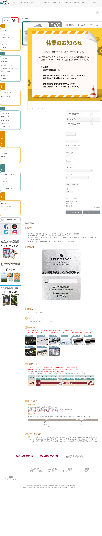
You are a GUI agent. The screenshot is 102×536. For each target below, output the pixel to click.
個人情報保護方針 (56, 487)
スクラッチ (69, 160)
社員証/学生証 (5, 37)
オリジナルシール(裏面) (7, 174)
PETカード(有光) (5, 72)
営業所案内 (32, 487)
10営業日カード (5, 123)
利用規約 (65, 487)
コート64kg (4, 178)
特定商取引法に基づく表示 (43, 487)
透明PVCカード (5, 61)
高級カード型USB (6, 96)
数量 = (67, 203)
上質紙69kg (4, 181)
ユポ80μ (3, 185)
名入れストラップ (6, 206)
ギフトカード (5, 47)
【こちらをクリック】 (69, 241)
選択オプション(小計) (72, 198)
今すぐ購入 (91, 212)
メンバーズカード (6, 41)
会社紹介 (25, 487)
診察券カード (5, 34)
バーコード (69, 131)
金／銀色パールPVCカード (8, 65)
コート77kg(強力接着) (7, 188)
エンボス (68, 138)
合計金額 (69, 206)
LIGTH (3, 150)
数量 (67, 189)
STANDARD (4, 153)
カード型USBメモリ (6, 93)
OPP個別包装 (69, 153)
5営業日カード (5, 113)
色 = (67, 201)
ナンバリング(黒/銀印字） (73, 145)
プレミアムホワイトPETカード (9, 68)
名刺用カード (5, 31)
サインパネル (69, 167)
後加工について (12, 220)
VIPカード (4, 44)
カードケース (5, 210)
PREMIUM (4, 156)
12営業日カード (5, 126)
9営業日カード (5, 120)
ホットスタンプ (70, 174)
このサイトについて (74, 487)
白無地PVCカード (6, 75)
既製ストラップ (5, 203)
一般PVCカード (5, 58)
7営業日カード (5, 116)
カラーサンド (5, 78)
